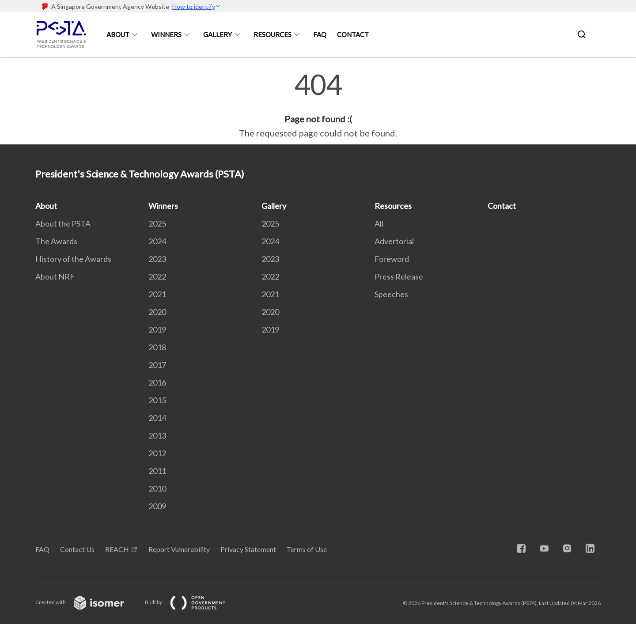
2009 (157, 506)
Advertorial (394, 241)
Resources (273, 34)
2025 (157, 223)
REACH (117, 549)
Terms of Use (307, 549)
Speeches (391, 294)
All (379, 223)
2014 (157, 418)
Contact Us (77, 549)
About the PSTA (63, 223)
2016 (157, 382)
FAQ (319, 34)
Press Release (399, 276)
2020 (157, 312)
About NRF (55, 276)
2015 (157, 400)
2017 (157, 365)
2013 (157, 435)
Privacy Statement (248, 549)
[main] (318, 105)
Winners (166, 34)
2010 (157, 488)
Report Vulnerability (179, 549)
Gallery (217, 34)
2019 (157, 329)
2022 (157, 276)
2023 (157, 259)
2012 (157, 453)
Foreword (392, 259)
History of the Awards (73, 259)
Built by (192, 602)
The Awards (56, 241)
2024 (157, 241)
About (117, 34)
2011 (157, 471)
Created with (86, 602)
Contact (353, 34)
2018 (157, 347)
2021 (157, 294)
